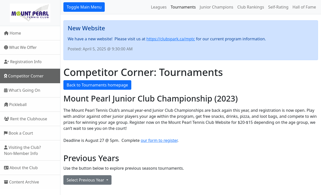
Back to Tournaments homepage (97, 85)
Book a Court (18, 133)
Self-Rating (278, 7)
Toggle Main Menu (84, 7)
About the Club (21, 167)
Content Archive (21, 182)
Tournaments (183, 7)
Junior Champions (216, 7)
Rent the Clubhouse (25, 119)
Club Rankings (250, 7)
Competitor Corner (24, 76)
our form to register (159, 140)
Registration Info (23, 61)
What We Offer (20, 47)
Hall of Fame (304, 7)
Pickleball (15, 104)
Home (12, 33)
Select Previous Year (86, 180)
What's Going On (22, 90)
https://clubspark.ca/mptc (170, 39)
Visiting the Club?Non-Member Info (22, 150)
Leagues (159, 7)
